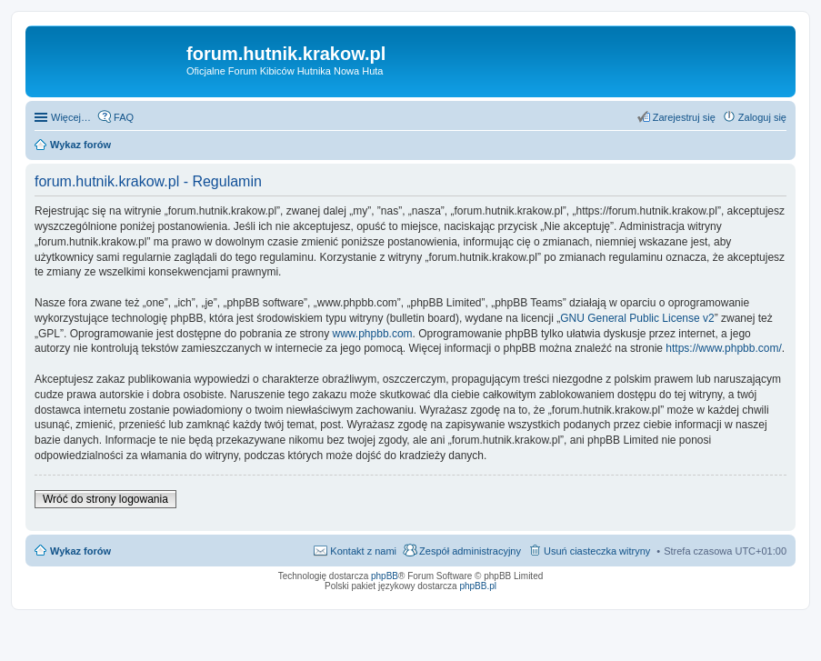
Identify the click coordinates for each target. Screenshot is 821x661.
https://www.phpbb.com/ (723, 348)
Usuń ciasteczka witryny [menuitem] (597, 551)
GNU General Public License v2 (637, 318)
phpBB (384, 576)
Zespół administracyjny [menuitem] (470, 551)
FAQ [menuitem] (124, 117)
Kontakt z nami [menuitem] (363, 551)
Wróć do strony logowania (105, 499)
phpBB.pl (477, 586)
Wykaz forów (80, 551)
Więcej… (71, 117)
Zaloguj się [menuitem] (762, 117)
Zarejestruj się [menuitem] (684, 117)
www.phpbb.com (373, 333)
